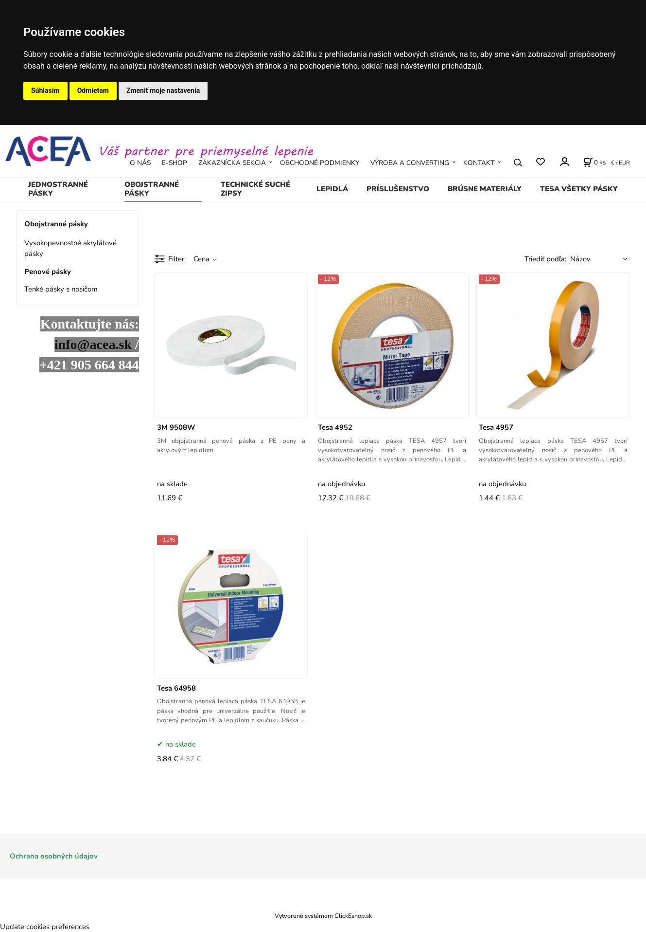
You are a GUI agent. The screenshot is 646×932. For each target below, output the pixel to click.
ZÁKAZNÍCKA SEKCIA (232, 162)
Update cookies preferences (44, 927)
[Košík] (594, 162)
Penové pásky (47, 271)
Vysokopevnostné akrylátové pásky (70, 248)
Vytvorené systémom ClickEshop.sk (323, 916)
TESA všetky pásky (579, 189)
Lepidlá (332, 189)
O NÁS (140, 162)
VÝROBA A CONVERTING (409, 162)
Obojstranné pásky (151, 189)
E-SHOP (174, 162)
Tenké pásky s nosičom (61, 289)
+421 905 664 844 (89, 364)
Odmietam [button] (93, 90)
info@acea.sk (93, 344)
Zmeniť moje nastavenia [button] (163, 90)
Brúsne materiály (485, 189)
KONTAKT (478, 162)
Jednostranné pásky (58, 189)
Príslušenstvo (398, 189)
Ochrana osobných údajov (54, 856)
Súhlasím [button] (45, 90)
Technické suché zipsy (255, 189)
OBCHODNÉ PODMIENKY (319, 162)
